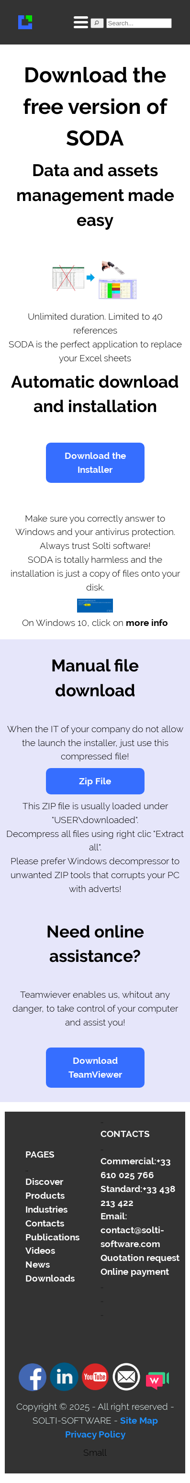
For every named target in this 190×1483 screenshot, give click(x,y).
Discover (44, 1181)
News (37, 1264)
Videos (40, 1250)
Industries (46, 1209)
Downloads (50, 1278)
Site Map (139, 1420)
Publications (52, 1237)
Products (45, 1195)
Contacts (44, 1223)
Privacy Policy (95, 1434)
